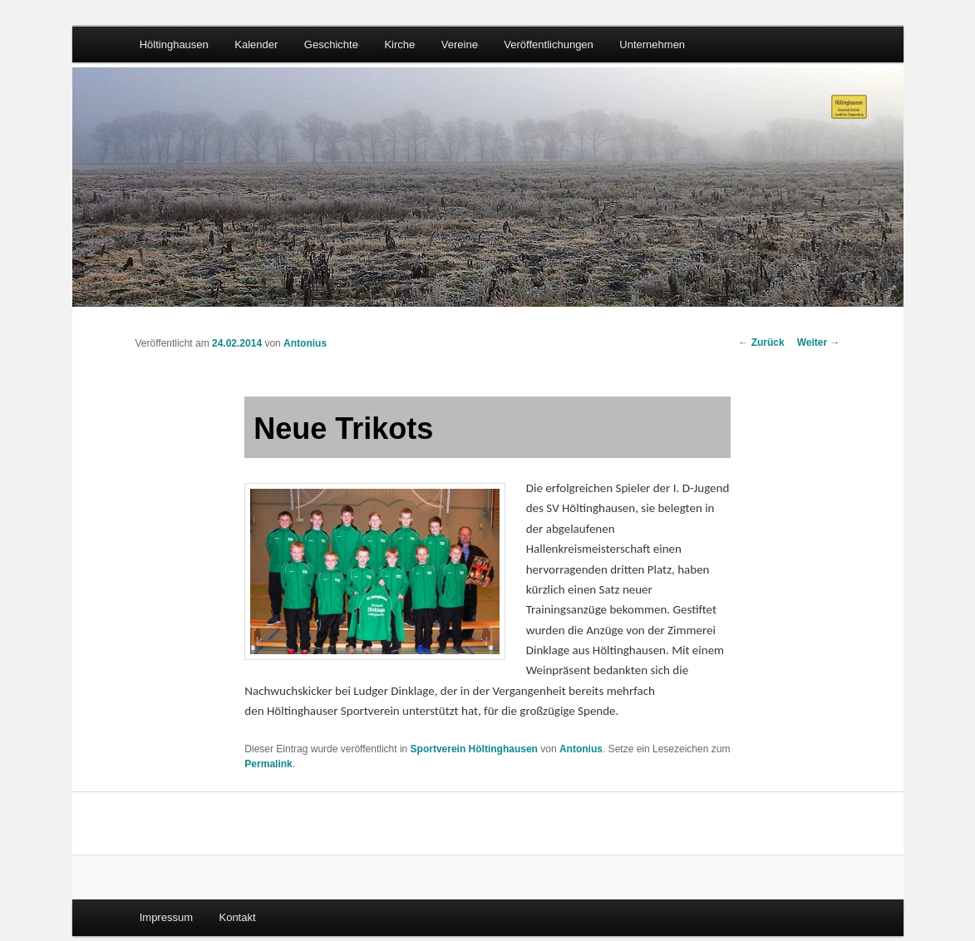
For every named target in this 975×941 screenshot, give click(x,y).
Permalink (268, 764)
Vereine (459, 44)
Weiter (818, 342)
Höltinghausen (174, 44)
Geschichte (331, 44)
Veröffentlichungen (548, 44)
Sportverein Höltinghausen (474, 749)
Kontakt (237, 917)
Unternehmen (652, 44)
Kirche (399, 44)
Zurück (761, 342)
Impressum (166, 917)
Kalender (256, 44)
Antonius (305, 343)
